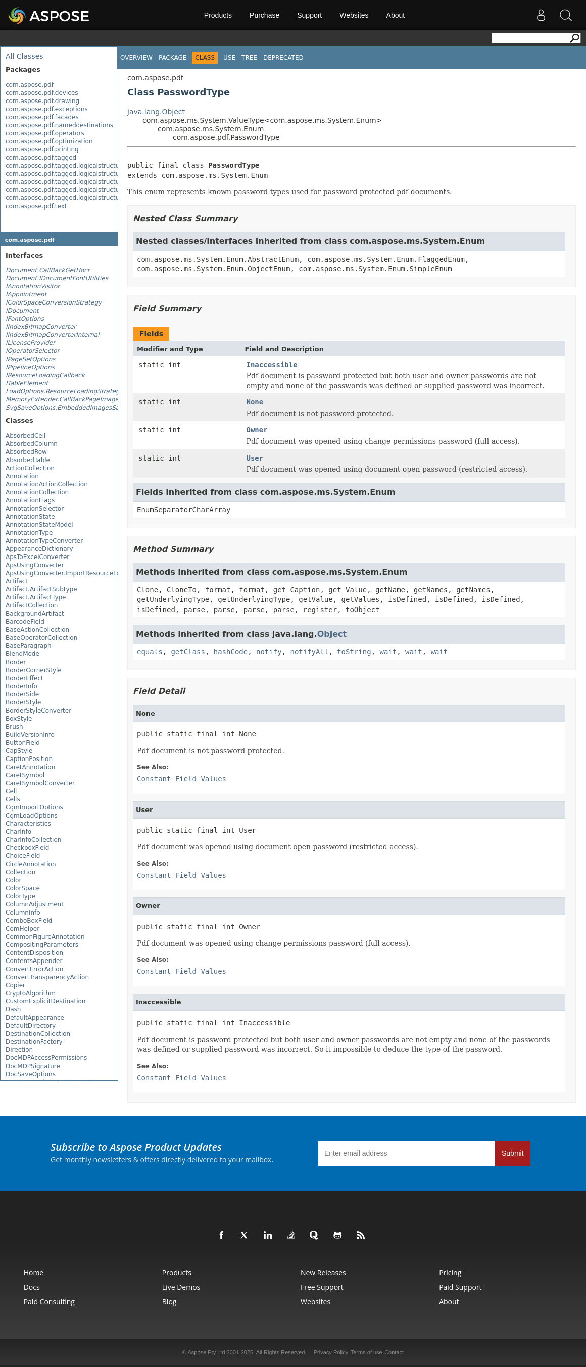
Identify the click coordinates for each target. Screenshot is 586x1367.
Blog (169, 1301)
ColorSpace (23, 888)
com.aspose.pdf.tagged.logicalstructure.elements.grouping (95, 189)
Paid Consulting (49, 1301)
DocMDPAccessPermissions (46, 1057)
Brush (14, 726)
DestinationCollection (38, 1033)
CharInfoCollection (33, 839)
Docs (32, 1287)
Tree (249, 57)
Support (309, 15)
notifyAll (309, 652)
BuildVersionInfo (30, 734)
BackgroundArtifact (35, 613)
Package (172, 57)
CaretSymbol (25, 775)
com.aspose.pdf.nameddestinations (59, 125)
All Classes (24, 56)
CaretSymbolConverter (40, 783)
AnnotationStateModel (39, 524)
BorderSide (22, 694)
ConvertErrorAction (34, 969)
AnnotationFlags (30, 500)
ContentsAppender (34, 961)
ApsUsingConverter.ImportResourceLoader (70, 573)
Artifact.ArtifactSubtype (41, 589)
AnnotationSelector (35, 508)
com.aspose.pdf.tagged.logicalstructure (65, 165)
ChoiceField (23, 855)
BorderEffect (24, 678)
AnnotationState (30, 516)
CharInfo (18, 831)
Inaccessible (272, 365)
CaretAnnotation (30, 767)
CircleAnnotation (31, 864)
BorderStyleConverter (38, 710)
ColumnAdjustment (35, 904)
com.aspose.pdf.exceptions (47, 109)
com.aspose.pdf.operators (45, 133)
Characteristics (28, 823)
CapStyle (19, 750)
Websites (353, 15)
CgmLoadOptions (32, 815)
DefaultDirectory (31, 1025)
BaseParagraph (29, 645)
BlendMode (22, 653)
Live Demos (181, 1287)
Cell (11, 791)
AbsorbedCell (25, 435)
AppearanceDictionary (39, 548)
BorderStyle (23, 702)
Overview (136, 57)
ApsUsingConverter (35, 565)
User (255, 458)
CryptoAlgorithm (31, 993)
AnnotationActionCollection (47, 484)
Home (34, 1272)
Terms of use (366, 1352)
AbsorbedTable (28, 460)
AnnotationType (29, 532)
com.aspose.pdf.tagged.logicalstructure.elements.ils (85, 197)
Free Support (322, 1287)
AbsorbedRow (26, 451)
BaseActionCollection (37, 629)
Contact (394, 1352)
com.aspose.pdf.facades (42, 117)
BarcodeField (25, 621)
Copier (15, 985)
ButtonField (23, 742)
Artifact (17, 581)
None (255, 402)
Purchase (264, 15)
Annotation (22, 476)
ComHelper (22, 928)
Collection (20, 872)
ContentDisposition (34, 952)
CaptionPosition (29, 759)
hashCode (231, 652)
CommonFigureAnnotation (45, 936)
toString (354, 652)
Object (332, 634)
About (395, 15)
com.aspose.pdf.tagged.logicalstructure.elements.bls (86, 181)
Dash (13, 1009)
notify (269, 652)
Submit (513, 1153)
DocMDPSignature (33, 1066)
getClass (188, 652)
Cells (13, 799)
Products (218, 15)
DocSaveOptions (31, 1074)
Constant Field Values (181, 779)
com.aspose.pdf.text (36, 206)
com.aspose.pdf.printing (42, 149)
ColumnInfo (23, 912)
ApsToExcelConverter (37, 557)
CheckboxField (27, 847)
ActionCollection (30, 468)
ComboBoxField (29, 920)
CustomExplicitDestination (45, 1001)
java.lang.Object (156, 112)
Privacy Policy (331, 1352)
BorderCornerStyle (34, 670)
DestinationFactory (34, 1041)
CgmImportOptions (34, 807)
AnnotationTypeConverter (44, 540)
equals (150, 652)
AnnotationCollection (37, 492)
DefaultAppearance (35, 1017)
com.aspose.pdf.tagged (41, 157)
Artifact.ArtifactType (36, 597)
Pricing (450, 1272)
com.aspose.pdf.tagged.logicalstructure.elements (81, 173)
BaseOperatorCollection (41, 637)
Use (229, 57)
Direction (19, 1049)
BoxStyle (19, 718)
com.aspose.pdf (30, 84)
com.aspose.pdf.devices (42, 92)
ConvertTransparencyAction (47, 977)
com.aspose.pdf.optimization (49, 141)
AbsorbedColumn (32, 443)
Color (13, 880)
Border (16, 662)
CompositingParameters (42, 944)
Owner (257, 430)
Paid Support (460, 1287)
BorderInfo (21, 686)
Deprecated (283, 57)
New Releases (323, 1272)
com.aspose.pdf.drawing (42, 101)
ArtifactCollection (32, 605)
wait (388, 652)
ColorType (20, 896)
